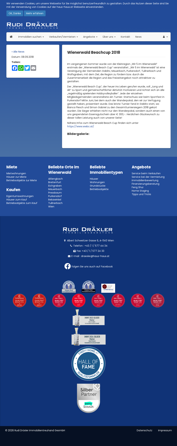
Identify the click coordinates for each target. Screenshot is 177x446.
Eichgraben (55, 185)
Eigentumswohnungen (20, 196)
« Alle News (18, 51)
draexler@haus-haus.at (95, 256)
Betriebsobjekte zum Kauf (21, 203)
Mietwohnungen (16, 173)
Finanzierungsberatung (145, 184)
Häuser (94, 179)
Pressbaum (55, 192)
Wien (51, 206)
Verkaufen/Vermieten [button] (65, 36)
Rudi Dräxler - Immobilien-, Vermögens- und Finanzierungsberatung (88, 25)
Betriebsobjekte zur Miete (21, 180)
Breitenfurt (54, 182)
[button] (165, 36)
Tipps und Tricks (141, 194)
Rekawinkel (54, 199)
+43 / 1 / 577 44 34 (96, 245)
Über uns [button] (110, 36)
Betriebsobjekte (99, 189)
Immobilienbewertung (145, 180)
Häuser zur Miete (16, 177)
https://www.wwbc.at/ (80, 126)
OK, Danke (15, 13)
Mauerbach (55, 189)
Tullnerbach (55, 203)
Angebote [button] (90, 36)
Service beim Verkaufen (146, 173)
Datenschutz (144, 430)
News (138, 36)
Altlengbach (55, 179)
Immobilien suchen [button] (32, 36)
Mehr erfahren (34, 13)
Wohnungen (97, 182)
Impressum (165, 430)
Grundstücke (97, 185)
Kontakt (125, 36)
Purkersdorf (55, 196)
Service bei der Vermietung (148, 177)
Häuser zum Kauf (16, 199)
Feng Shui (137, 187)
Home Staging (140, 190)
